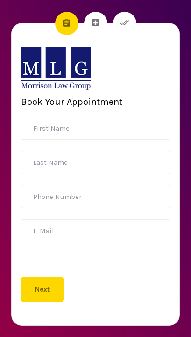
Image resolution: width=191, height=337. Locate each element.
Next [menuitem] (42, 289)
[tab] (66, 23)
